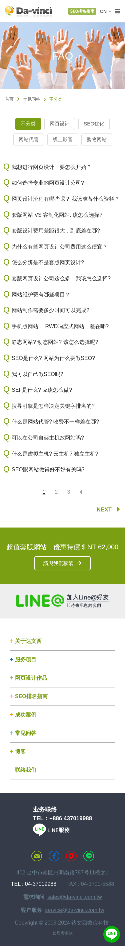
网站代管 (29, 139)
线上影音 (63, 139)
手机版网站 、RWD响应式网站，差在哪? (60, 326)
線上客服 (111, 934)
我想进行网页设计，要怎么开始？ (52, 167)
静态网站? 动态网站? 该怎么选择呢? (55, 342)
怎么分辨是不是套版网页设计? (48, 262)
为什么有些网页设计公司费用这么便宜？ (60, 247)
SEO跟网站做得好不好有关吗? (48, 469)
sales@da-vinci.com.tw (74, 897)
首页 (9, 99)
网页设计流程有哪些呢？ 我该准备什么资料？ (66, 199)
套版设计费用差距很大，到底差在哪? (56, 230)
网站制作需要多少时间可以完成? (50, 310)
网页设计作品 (31, 678)
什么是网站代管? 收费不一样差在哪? (55, 421)
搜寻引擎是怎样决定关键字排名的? (53, 406)
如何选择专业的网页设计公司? (48, 183)
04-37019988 (40, 884)
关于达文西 (28, 641)
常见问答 (31, 99)
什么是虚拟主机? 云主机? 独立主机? (55, 454)
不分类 (28, 123)
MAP (71, 856)
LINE (88, 856)
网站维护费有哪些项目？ (41, 294)
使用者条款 (63, 933)
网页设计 (60, 123)
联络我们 (25, 770)
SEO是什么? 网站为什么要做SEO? (53, 358)
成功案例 (25, 715)
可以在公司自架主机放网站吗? (48, 438)
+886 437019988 (70, 818)
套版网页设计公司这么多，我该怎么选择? (61, 278)
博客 (20, 751)
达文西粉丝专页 (54, 856)
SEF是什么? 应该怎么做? (42, 390)
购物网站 (97, 139)
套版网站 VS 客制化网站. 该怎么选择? (57, 215)
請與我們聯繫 (58, 563)
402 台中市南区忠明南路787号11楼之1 (62, 872)
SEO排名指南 (31, 696)
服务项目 (25, 659)
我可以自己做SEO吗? (37, 374)
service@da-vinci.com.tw (74, 910)
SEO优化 (94, 123)
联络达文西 (36, 856)
